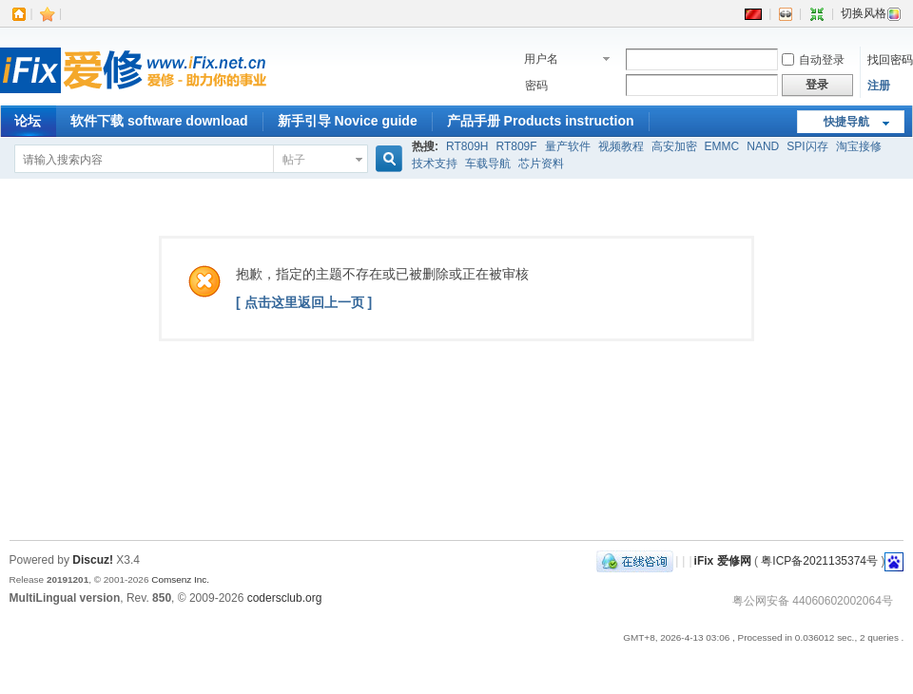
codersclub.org (284, 598)
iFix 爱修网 (722, 561)
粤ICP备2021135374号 (819, 561)
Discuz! (92, 560)
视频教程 (621, 146)
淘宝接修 (859, 146)
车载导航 (488, 163)
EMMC (722, 146)
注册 (878, 85)
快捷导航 (846, 121)
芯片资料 (541, 163)
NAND (763, 146)
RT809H (467, 146)
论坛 (27, 120)
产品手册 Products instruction (540, 120)
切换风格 (871, 13)
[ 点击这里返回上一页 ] (304, 302)
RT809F (515, 146)
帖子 (293, 159)
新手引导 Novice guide (348, 120)
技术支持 (434, 163)
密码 (536, 85)
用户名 (541, 59)
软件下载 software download (159, 120)
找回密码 (890, 60)
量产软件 (568, 146)
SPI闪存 (807, 146)
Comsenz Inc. (180, 579)
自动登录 (813, 60)
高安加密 (674, 146)
